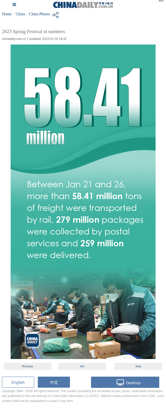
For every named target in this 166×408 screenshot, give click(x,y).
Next (138, 366)
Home (7, 14)
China (20, 14)
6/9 (82, 366)
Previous (27, 366)
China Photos (39, 14)
